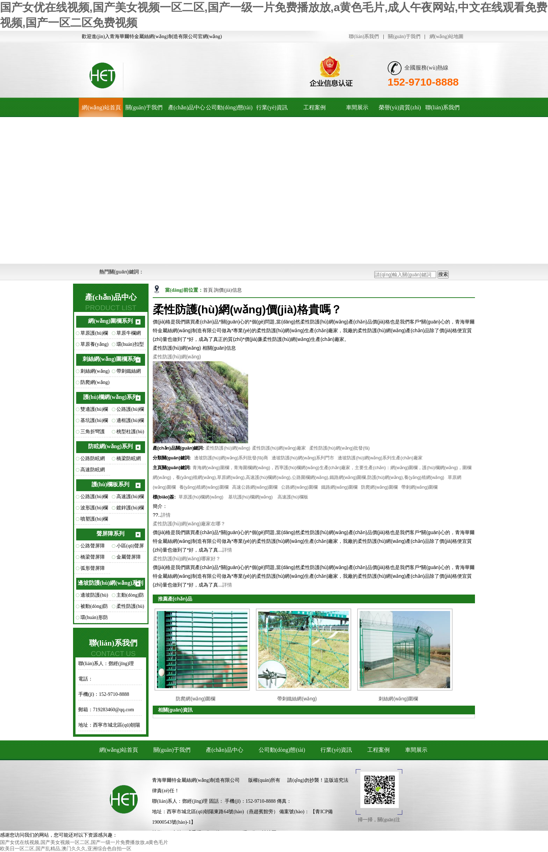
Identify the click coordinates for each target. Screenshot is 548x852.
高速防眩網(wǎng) (92, 471)
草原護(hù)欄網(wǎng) (94, 334)
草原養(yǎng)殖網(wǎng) (94, 346)
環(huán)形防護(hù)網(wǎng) (94, 619)
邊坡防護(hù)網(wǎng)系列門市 (303, 457)
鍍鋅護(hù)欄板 (130, 509)
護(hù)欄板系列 (110, 484)
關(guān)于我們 (404, 36)
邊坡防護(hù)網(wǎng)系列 (111, 583)
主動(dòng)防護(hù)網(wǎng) (130, 596)
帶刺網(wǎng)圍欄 (419, 487)
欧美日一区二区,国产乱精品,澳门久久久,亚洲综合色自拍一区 (65, 848)
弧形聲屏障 (92, 568)
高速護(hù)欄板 (130, 498)
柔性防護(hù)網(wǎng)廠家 (279, 448)
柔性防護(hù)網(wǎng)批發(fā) (339, 448)
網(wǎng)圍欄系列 (110, 321)
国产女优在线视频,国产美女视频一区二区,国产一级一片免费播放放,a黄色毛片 (84, 842)
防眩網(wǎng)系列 (110, 446)
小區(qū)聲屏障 (130, 547)
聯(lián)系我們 (364, 36)
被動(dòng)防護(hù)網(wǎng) (94, 608)
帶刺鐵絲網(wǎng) (128, 373)
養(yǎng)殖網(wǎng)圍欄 (204, 487)
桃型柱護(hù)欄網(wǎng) (130, 433)
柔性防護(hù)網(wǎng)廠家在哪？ (189, 523)
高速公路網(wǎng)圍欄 (255, 487)
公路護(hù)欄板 (94, 498)
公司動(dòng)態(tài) (229, 107)
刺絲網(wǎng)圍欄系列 (110, 359)
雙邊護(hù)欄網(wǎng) (94, 411)
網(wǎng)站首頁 (101, 107)
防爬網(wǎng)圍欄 (94, 384)
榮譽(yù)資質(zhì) (400, 107)
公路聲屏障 (92, 545)
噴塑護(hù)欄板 (94, 520)
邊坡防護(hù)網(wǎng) (94, 596)
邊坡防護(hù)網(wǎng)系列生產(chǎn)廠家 (380, 457)
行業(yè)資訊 (272, 107)
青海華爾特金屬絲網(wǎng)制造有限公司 (196, 780)
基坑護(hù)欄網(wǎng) (94, 422)
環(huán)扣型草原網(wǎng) (130, 346)
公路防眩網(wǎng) (92, 460)
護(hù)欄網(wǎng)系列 (110, 397)
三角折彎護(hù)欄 (92, 433)
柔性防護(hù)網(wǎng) (130, 608)
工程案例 (314, 107)
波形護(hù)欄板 (94, 509)
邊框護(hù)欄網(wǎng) (130, 422)
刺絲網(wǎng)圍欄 (94, 373)
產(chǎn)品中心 (187, 107)
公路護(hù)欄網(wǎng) (130, 411)
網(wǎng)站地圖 (446, 36)
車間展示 (357, 107)
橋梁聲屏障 (92, 557)
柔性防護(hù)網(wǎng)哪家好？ (187, 558)
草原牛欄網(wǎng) (128, 334)
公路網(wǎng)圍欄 (299, 487)
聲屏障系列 (110, 534)
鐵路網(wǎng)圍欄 (339, 487)
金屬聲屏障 (128, 557)
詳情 (166, 515)
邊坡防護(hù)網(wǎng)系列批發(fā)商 (231, 457)
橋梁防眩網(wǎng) (128, 460)
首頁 (208, 290)
